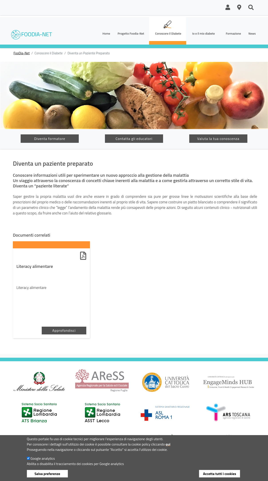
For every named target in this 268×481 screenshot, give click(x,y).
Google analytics (42, 458)
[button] (228, 7)
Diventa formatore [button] (49, 138)
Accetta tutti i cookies (219, 473)
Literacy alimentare (34, 266)
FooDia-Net (22, 53)
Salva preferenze (47, 473)
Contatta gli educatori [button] (134, 138)
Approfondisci (64, 330)
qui (168, 444)
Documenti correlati (31, 235)
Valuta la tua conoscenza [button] (218, 138)
